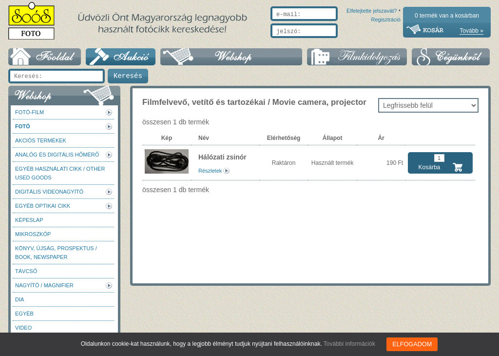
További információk (350, 343)
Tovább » (471, 30)
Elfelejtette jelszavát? (340, 42)
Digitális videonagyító (49, 192)
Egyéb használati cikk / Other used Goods (60, 173)
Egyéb (24, 313)
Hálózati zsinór (222, 157)
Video (23, 328)
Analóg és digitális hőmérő (57, 155)
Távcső (26, 271)
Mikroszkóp (33, 234)
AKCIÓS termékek (40, 140)
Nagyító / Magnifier (44, 285)
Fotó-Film (29, 112)
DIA (19, 299)
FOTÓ (22, 126)
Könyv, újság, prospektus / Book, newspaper (56, 252)
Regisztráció (386, 42)
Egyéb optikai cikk (42, 206)
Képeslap (29, 220)
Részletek (210, 171)
